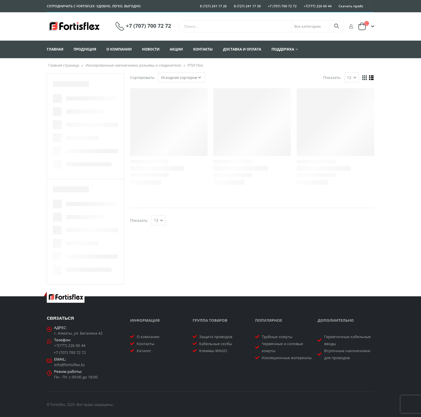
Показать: (332, 77)
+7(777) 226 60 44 (318, 6)
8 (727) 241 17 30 (247, 6)
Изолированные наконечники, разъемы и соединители (133, 65)
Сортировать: (142, 77)
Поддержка (282, 49)
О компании (119, 49)
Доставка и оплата (242, 49)
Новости (151, 49)
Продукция (85, 49)
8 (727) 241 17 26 (213, 6)
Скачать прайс (351, 6)
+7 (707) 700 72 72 (282, 6)
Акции (176, 49)
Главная (55, 49)
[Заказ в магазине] (181, 77)
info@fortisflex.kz (69, 364)
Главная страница (63, 65)
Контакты (203, 49)
